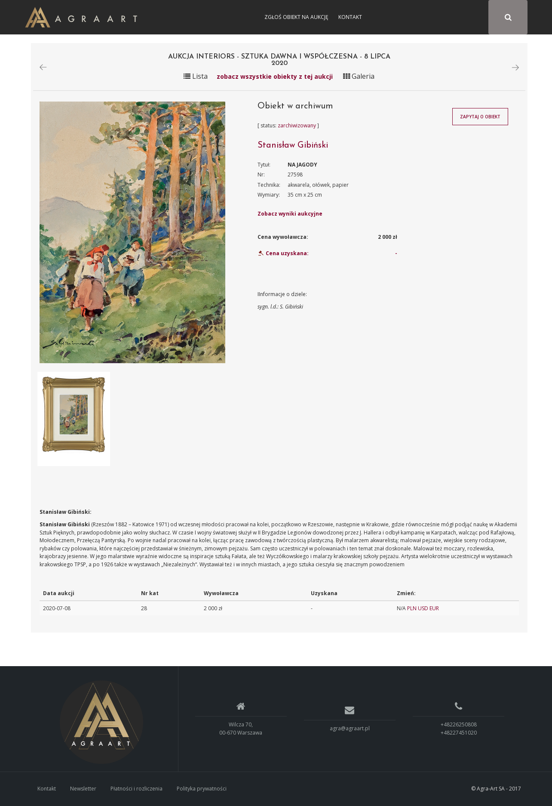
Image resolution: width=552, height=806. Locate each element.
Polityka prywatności (202, 789)
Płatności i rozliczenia (136, 789)
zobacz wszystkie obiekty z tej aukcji (275, 76)
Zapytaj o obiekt (480, 117)
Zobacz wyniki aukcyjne (290, 213)
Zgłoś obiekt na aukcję (296, 17)
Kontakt (350, 17)
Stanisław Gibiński (293, 145)
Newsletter (83, 789)
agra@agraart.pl (350, 728)
